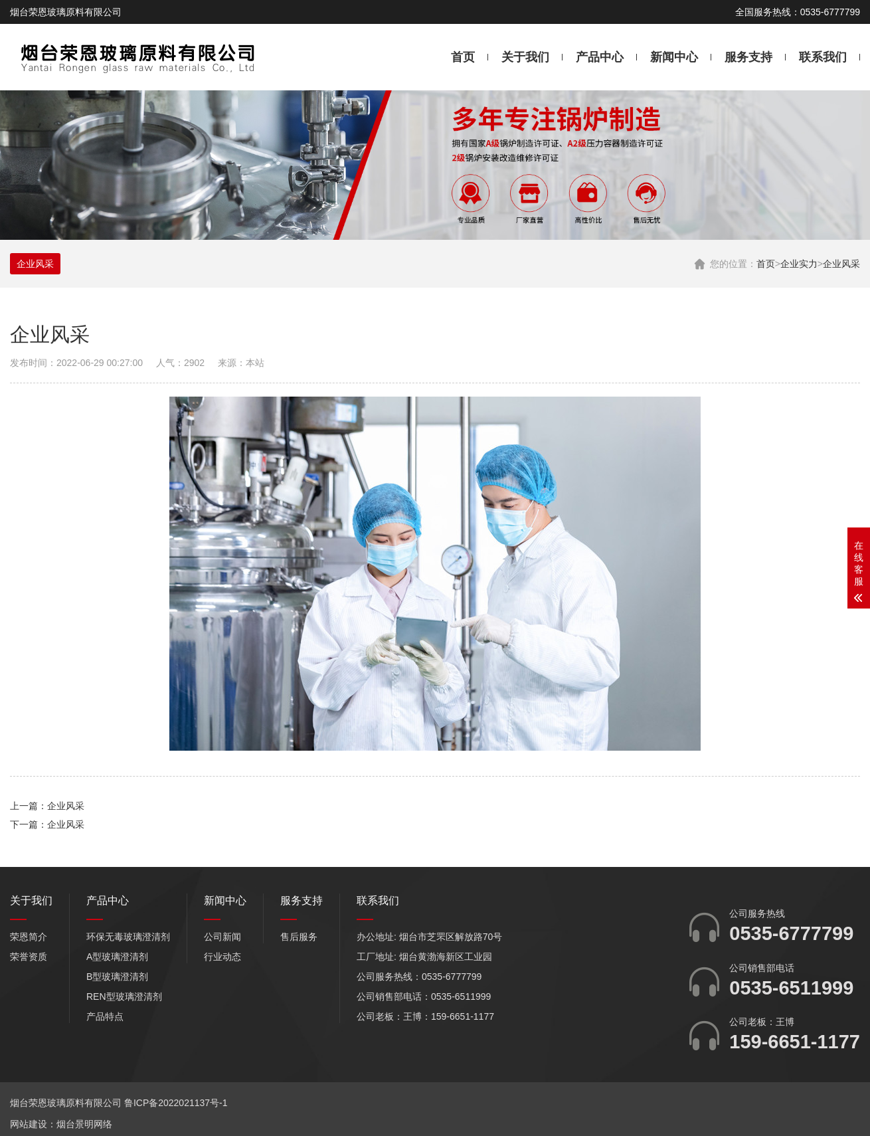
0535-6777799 (791, 933)
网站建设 (28, 1124)
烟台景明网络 (84, 1124)
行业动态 (222, 956)
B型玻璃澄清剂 (117, 976)
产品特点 (105, 1016)
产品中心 (600, 57)
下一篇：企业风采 (47, 824)
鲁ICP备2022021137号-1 (176, 1102)
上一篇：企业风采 (47, 806)
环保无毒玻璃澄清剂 (128, 936)
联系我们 (823, 57)
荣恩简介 (28, 936)
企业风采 (841, 263)
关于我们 (525, 57)
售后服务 (298, 936)
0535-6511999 (791, 987)
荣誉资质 (28, 956)
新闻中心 (674, 57)
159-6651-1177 (794, 1041)
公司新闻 (222, 936)
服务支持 (748, 57)
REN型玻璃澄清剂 (124, 996)
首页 (463, 57)
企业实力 (799, 263)
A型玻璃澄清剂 (117, 956)
